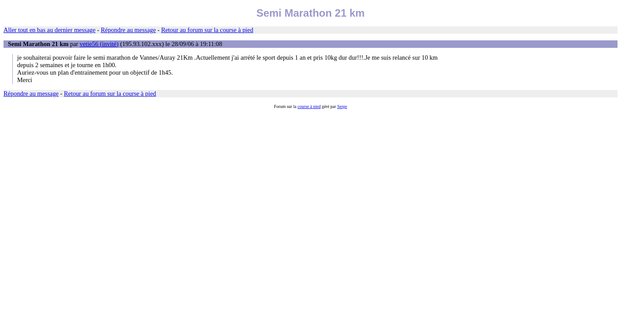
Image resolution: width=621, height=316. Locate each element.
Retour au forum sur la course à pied (207, 29)
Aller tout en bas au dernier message (49, 29)
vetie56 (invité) (98, 43)
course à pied (309, 106)
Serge (342, 106)
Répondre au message (128, 29)
